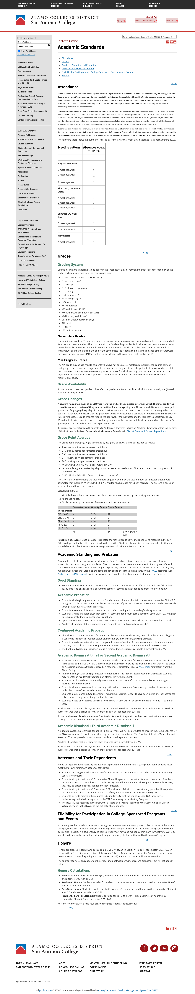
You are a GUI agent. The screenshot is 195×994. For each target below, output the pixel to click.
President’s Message (27, 135)
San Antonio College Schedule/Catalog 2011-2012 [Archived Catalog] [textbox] (149, 37)
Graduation (22, 209)
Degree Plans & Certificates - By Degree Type (31, 246)
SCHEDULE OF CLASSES (28, 67)
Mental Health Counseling (108, 963)
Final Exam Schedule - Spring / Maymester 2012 (31, 105)
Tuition (21, 180)
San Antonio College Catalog (30, 288)
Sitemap (145, 971)
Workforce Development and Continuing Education (30, 162)
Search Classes (24, 71)
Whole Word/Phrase (28, 51)
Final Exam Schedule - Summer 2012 (34, 111)
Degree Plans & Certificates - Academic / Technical (30, 238)
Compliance (98, 967)
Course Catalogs (70, 971)
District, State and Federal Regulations (29, 204)
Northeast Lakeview (65, 4)
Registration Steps (26, 87)
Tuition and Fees (25, 91)
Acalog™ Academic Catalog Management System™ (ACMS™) (128, 990)
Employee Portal (151, 963)
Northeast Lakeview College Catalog (33, 275)
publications (45, 990)
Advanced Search (26, 54)
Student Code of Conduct (28, 197)
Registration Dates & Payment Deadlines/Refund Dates (30, 98)
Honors (65, 75)
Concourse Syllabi (72, 967)
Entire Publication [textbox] (25, 42)
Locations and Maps (26, 260)
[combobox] (149, 36)
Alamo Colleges (32, 4)
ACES (154, 570)
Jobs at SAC (147, 967)
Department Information (28, 220)
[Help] (174, 41)
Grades (65, 61)
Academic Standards (26, 193)
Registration (23, 176)
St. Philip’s (163, 4)
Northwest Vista (97, 4)
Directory (97, 971)
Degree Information (26, 225)
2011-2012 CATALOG (27, 130)
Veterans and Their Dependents (78, 68)
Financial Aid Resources (28, 189)
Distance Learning (25, 115)
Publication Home (25, 62)
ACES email (144, 666)
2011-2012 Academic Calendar (31, 139)
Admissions (23, 172)
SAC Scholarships (25, 155)
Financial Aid (23, 184)
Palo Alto (130, 4)
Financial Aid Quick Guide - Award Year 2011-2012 (32, 82)
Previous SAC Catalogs (28, 265)
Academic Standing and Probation (79, 65)
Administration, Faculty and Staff (32, 256)
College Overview (25, 143)
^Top (174, 83)
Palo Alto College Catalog (28, 284)
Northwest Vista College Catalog (31, 280)
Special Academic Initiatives (30, 167)
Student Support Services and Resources (31, 150)
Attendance (68, 58)
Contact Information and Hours (31, 120)
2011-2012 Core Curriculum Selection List (30, 231)
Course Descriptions (26, 252)
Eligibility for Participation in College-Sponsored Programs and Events (97, 72)
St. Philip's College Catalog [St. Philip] (29, 293)
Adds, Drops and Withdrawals (73, 574)
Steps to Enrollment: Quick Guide (32, 75)
